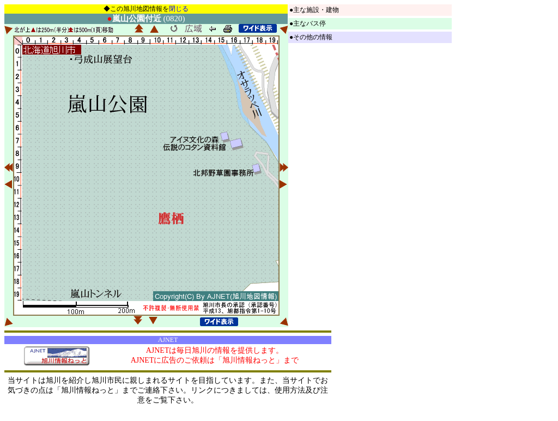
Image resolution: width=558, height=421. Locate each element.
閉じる (179, 9)
